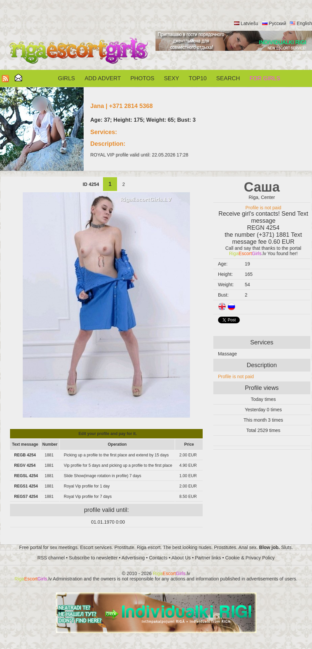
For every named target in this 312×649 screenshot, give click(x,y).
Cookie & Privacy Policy (250, 557)
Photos (142, 78)
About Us (181, 557)
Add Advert (103, 78)
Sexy (171, 78)
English (304, 23)
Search (228, 78)
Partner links (208, 557)
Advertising (133, 557)
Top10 (198, 78)
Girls (66, 78)
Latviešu (249, 23)
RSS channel (51, 557)
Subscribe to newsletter (93, 557)
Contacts (158, 557)
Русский (277, 23)
